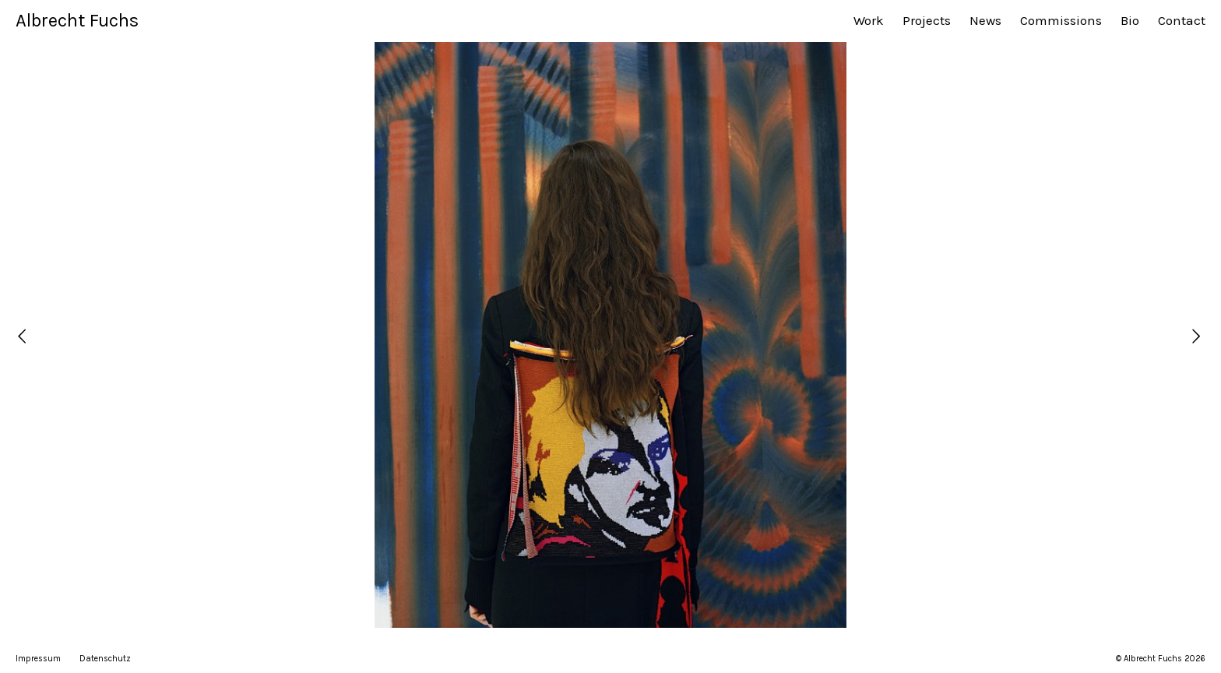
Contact (1181, 20)
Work (868, 20)
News (985, 20)
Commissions (1061, 20)
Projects (927, 20)
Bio (1130, 20)
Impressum (38, 659)
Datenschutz (105, 659)
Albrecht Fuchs (77, 20)
